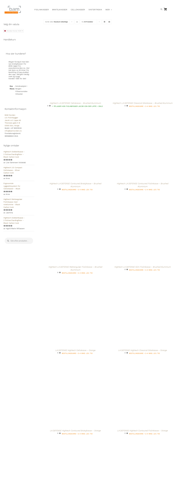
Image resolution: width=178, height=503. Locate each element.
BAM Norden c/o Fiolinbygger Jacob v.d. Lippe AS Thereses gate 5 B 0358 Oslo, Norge (13, 120)
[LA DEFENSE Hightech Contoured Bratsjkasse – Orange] (67, 360)
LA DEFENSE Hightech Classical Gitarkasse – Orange (142, 350)
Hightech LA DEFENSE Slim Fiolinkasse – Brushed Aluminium (142, 267)
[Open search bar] (161, 9)
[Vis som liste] (109, 22)
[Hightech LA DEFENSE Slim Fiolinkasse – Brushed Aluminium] (134, 196)
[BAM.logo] (13, 7)
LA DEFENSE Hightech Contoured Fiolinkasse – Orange (142, 430)
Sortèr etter (56, 22)
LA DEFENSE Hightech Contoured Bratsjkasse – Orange (75, 430)
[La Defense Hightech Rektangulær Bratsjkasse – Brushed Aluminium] (67, 440)
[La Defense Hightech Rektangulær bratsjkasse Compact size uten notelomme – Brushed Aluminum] (134, 440)
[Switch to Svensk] (135, 3)
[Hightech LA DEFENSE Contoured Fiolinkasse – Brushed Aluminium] (134, 113)
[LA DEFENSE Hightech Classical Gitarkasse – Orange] (134, 280)
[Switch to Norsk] (129, 3)
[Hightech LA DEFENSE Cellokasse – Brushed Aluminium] (67, 32)
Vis (87, 22)
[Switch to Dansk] (140, 3)
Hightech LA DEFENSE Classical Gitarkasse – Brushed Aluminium (143, 103)
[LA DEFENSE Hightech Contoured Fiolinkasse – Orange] (134, 360)
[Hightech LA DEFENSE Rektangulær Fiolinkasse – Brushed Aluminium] (67, 196)
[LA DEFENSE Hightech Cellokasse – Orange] (67, 280)
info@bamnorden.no (13, 131)
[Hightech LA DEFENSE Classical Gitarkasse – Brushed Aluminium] (134, 32)
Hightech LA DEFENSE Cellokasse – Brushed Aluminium (75, 103)
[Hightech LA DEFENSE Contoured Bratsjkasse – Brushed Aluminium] (67, 113)
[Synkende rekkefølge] (77, 21)
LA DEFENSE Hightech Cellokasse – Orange (75, 350)
